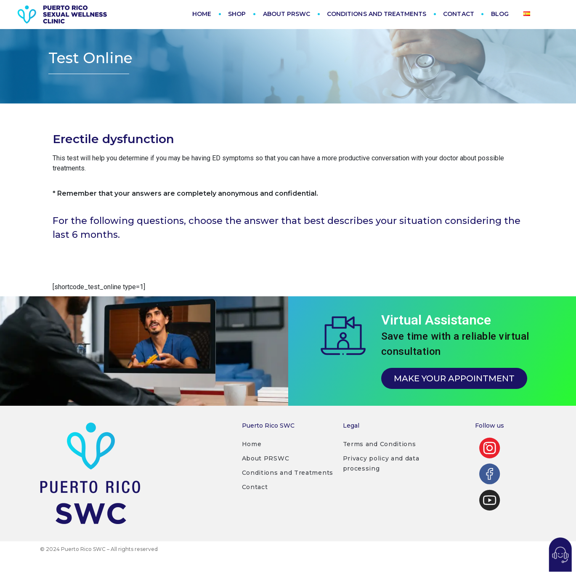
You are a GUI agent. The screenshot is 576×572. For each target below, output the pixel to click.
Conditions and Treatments (288, 480)
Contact (255, 495)
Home (252, 452)
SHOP (237, 14)
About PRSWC (265, 466)
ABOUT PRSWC (287, 14)
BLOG (500, 14)
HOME (201, 14)
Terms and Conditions (379, 452)
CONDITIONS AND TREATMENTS (376, 14)
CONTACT (458, 14)
